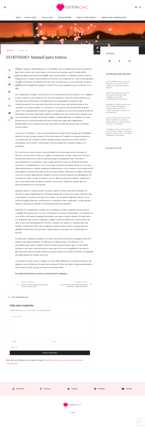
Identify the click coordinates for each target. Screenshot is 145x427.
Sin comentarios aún (18, 297)
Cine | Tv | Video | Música (86, 18)
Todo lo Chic (47, 18)
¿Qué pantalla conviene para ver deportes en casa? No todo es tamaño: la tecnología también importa (118, 84)
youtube (127, 389)
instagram (18, 389)
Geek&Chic (10, 50)
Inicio (18, 18)
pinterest (99, 389)
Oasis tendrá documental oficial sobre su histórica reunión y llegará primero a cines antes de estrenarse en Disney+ (118, 121)
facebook (45, 389)
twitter (72, 389)
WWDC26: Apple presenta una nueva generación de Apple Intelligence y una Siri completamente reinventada (117, 96)
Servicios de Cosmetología (114, 18)
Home (72, 413)
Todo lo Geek (30, 18)
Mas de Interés (64, 18)
